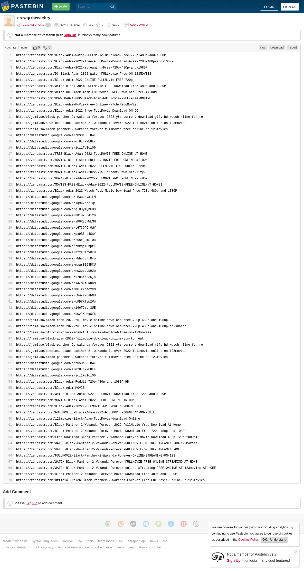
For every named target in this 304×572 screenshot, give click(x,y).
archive (67, 541)
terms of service (69, 547)
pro (165, 541)
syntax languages (45, 541)
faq (80, 541)
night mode (106, 541)
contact (157, 547)
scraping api (137, 541)
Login (269, 7)
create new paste (15, 541)
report (293, 47)
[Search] (112, 7)
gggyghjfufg (33, 24)
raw (262, 47)
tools (90, 541)
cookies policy (43, 547)
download (276, 47)
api (121, 541)
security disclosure (98, 547)
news (154, 541)
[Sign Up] (218, 557)
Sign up (290, 7)
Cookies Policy (248, 539)
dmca (120, 547)
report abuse (138, 547)
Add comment (140, 24)
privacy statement (15, 547)
